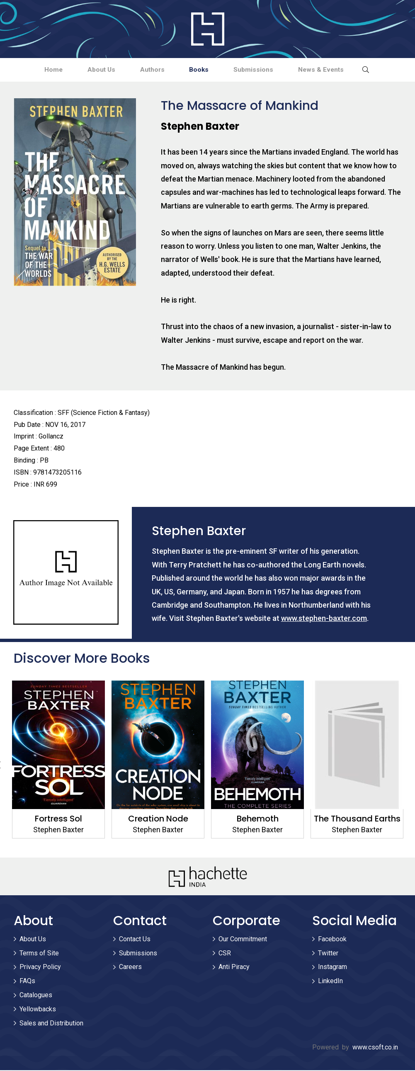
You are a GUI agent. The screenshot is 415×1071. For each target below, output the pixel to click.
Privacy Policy (40, 968)
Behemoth (257, 819)
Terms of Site (39, 954)
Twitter (328, 954)
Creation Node (158, 819)
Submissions (260, 70)
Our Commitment (242, 940)
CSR (224, 954)
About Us (94, 70)
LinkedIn (330, 982)
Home (41, 70)
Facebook (332, 940)
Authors (150, 70)
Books (201, 70)
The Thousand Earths (356, 819)
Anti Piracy (234, 968)
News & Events (332, 70)
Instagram (332, 968)
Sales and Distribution (51, 1024)
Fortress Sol (58, 819)
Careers (130, 968)
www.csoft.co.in (375, 1048)
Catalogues (35, 996)
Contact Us (134, 940)
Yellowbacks (37, 1010)
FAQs (27, 982)
